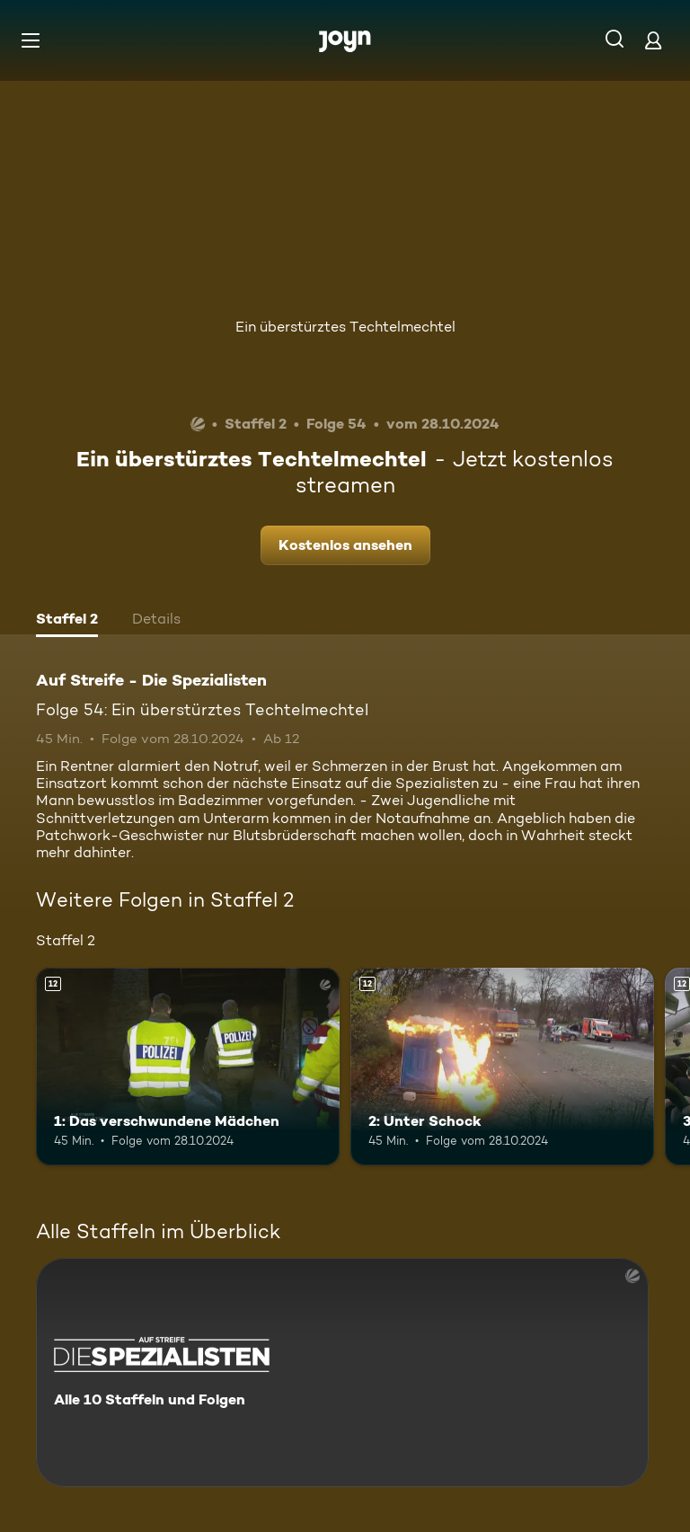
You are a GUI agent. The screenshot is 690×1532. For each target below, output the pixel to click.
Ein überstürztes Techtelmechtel (345, 326)
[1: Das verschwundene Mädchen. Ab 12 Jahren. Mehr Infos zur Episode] (188, 1066)
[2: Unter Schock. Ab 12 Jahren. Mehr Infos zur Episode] (502, 1066)
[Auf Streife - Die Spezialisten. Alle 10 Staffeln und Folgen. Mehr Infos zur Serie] (342, 1372)
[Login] (653, 40)
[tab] (67, 621)
